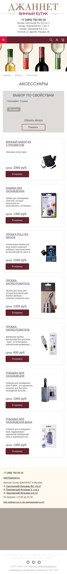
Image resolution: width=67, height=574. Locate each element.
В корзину (17, 174)
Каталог (18, 75)
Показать (33, 127)
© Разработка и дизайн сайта (21, 570)
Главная (6, 75)
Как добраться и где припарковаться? (24, 502)
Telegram (33, 562)
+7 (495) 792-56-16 (33, 19)
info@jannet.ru (12, 478)
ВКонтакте (28, 562)
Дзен (39, 562)
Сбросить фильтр (33, 120)
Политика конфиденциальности (42, 566)
